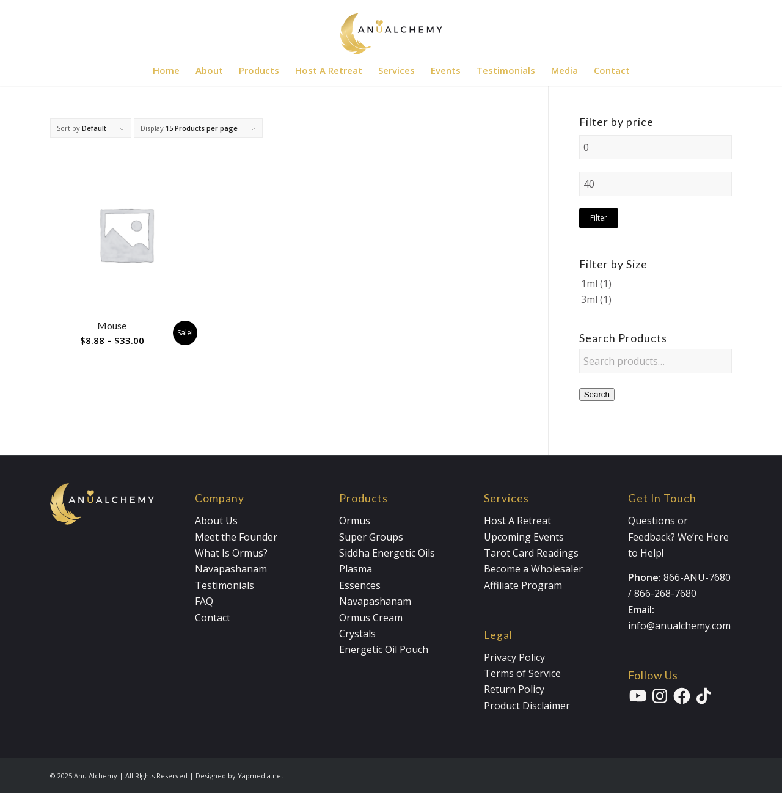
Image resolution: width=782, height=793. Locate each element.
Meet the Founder (236, 537)
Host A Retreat (517, 520)
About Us (216, 520)
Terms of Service (522, 673)
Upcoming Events (524, 537)
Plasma (355, 569)
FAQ (204, 601)
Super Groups (371, 537)
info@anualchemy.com (679, 625)
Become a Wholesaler (533, 569)
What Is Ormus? (231, 553)
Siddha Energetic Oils (387, 553)
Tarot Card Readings (531, 553)
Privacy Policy (514, 657)
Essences (360, 585)
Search (597, 394)
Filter (598, 218)
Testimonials (224, 585)
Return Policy (514, 689)
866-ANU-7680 (697, 577)
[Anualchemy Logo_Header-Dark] (391, 27)
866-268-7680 (665, 593)
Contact (212, 617)
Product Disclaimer (527, 705)
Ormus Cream (371, 617)
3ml (589, 299)
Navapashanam (231, 569)
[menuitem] (166, 70)
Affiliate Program (523, 585)
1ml (589, 283)
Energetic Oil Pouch (383, 649)
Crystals (357, 633)
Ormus (354, 520)
